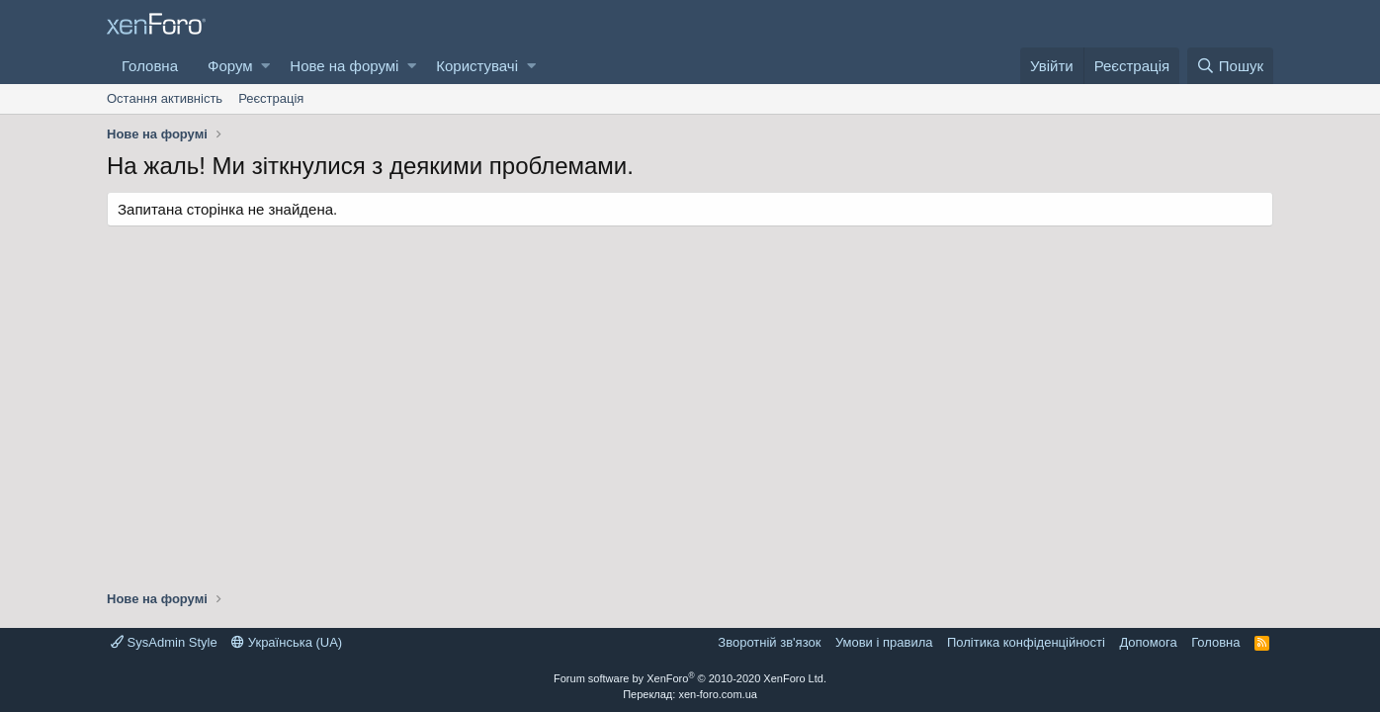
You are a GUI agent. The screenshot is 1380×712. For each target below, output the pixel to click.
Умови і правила (884, 642)
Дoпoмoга (1147, 642)
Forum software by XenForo (690, 678)
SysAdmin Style (164, 642)
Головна (150, 65)
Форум (230, 65)
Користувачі (477, 65)
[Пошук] (1230, 65)
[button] (265, 65)
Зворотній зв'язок (769, 642)
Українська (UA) (286, 642)
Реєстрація (270, 98)
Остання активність (164, 98)
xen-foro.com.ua (717, 694)
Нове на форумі (344, 65)
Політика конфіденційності (1026, 642)
